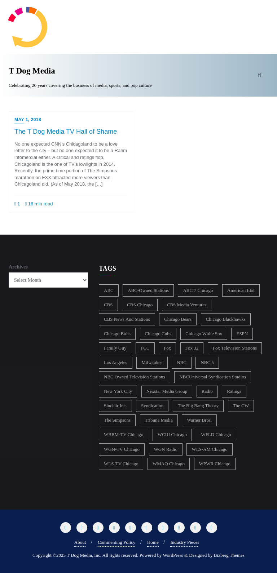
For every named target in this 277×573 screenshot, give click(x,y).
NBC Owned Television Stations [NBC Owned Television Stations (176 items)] (134, 376)
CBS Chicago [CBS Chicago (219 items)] (140, 304)
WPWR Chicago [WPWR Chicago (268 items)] (214, 463)
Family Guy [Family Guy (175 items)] (115, 348)
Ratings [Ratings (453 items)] (234, 391)
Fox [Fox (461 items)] (167, 348)
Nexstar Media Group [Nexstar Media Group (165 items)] (166, 391)
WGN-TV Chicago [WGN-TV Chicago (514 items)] (122, 449)
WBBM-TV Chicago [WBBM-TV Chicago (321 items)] (123, 434)
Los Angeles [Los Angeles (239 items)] (115, 362)
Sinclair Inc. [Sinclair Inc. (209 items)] (115, 405)
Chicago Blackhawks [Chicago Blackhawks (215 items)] (226, 319)
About (80, 542)
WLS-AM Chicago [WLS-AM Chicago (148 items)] (209, 449)
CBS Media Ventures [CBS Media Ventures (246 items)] (187, 304)
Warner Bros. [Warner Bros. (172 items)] (199, 420)
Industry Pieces (184, 542)
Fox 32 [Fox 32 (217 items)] (191, 348)
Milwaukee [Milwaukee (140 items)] (151, 362)
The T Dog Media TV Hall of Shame (65, 131)
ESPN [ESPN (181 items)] (242, 333)
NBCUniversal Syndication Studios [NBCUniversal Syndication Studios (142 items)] (212, 376)
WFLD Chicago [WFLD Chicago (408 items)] (216, 434)
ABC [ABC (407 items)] (109, 290)
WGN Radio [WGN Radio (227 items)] (165, 449)
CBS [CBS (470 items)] (108, 304)
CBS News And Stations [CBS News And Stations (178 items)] (127, 319)
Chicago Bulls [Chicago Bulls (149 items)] (117, 333)
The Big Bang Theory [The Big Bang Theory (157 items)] (198, 405)
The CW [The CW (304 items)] (241, 405)
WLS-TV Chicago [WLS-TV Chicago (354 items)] (121, 463)
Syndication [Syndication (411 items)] (152, 405)
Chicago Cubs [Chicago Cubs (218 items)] (158, 333)
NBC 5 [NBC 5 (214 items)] (207, 362)
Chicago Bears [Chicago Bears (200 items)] (178, 319)
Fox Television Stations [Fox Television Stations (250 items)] (235, 348)
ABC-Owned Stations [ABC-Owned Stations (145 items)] (148, 290)
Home (153, 542)
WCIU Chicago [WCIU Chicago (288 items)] (172, 434)
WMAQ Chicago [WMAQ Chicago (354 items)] (169, 463)
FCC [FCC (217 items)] (145, 348)
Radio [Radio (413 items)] (207, 391)
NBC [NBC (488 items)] (181, 362)
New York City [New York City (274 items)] (118, 391)
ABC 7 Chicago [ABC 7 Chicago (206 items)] (198, 290)
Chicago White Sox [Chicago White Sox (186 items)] (203, 333)
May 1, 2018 (27, 119)
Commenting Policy (116, 542)
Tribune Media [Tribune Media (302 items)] (159, 420)
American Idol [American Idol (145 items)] (240, 290)
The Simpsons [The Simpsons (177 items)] (117, 420)
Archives (18, 267)
